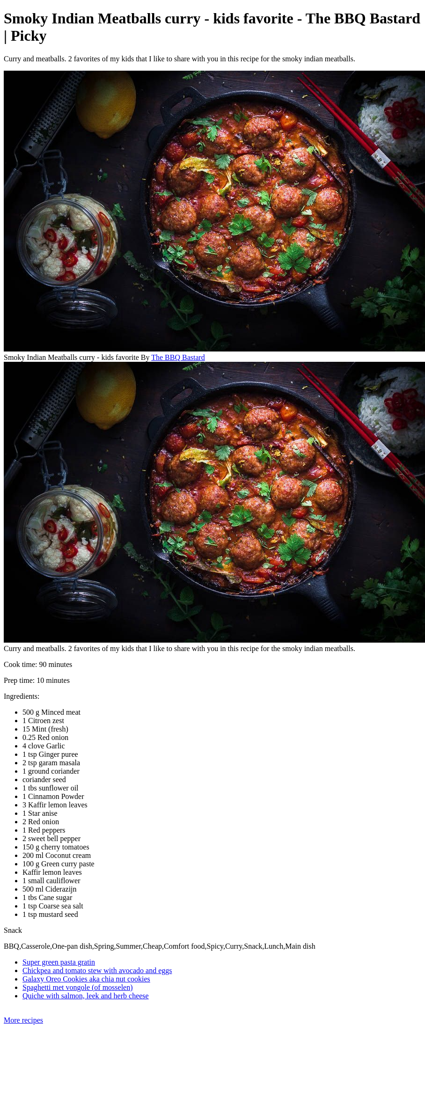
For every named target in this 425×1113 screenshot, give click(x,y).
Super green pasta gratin (58, 962)
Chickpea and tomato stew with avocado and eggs (97, 970)
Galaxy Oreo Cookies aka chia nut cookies (86, 979)
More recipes (23, 1020)
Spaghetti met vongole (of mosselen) (77, 987)
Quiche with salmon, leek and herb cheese (85, 996)
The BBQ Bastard (178, 357)
